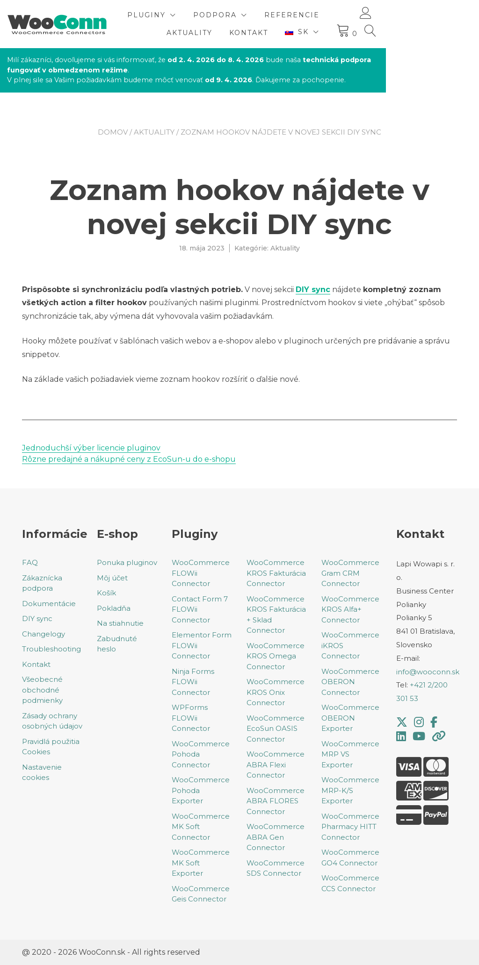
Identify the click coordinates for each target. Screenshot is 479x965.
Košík (106, 592)
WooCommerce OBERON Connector (350, 682)
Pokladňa (114, 608)
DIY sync (313, 289)
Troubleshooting (51, 648)
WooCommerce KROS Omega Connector (276, 656)
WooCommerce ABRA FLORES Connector (276, 801)
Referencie (363, 15)
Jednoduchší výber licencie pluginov (91, 447)
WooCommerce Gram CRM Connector (350, 573)
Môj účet (112, 577)
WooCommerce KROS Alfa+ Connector (350, 609)
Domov (113, 132)
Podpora (286, 15)
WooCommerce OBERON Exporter (350, 718)
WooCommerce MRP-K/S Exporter (350, 790)
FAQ (30, 562)
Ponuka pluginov (127, 562)
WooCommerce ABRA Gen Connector (276, 837)
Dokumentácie (49, 603)
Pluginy (218, 15)
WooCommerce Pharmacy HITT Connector (350, 827)
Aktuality (261, 33)
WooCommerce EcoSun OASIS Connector (276, 728)
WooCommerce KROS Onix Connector (276, 692)
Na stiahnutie (120, 623)
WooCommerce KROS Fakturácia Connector (276, 573)
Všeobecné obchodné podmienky (42, 690)
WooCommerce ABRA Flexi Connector (276, 764)
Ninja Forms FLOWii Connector (193, 682)
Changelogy (43, 633)
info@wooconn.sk (427, 671)
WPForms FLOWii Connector (191, 718)
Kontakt (320, 33)
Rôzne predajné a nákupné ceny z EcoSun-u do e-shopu (129, 459)
